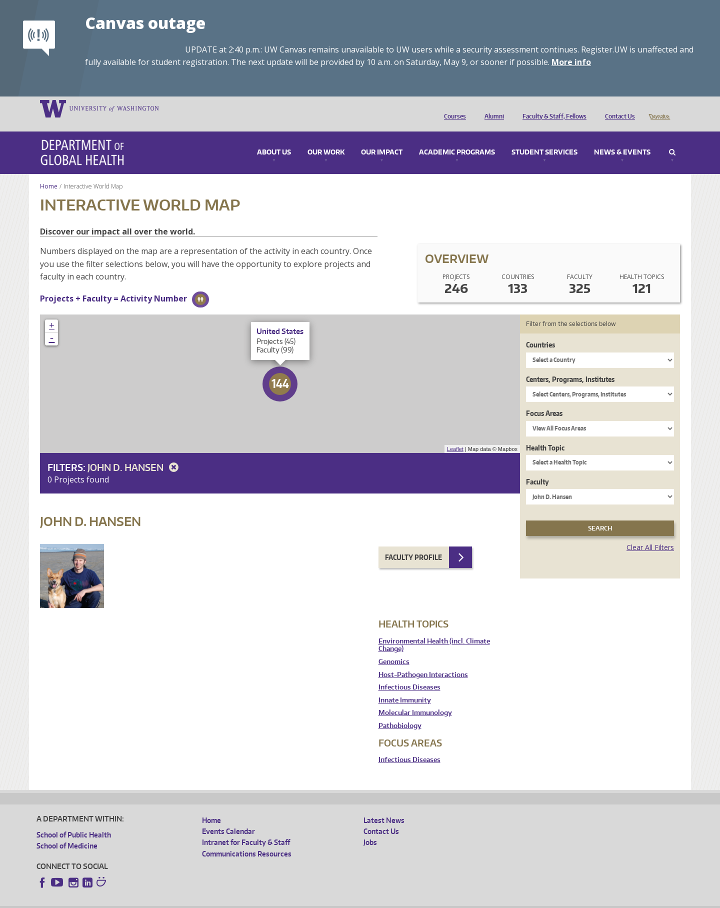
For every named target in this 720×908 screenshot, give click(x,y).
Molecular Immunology (415, 698)
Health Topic (545, 434)
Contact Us (617, 108)
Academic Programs (457, 138)
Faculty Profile (413, 543)
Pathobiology (400, 712)
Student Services (545, 138)
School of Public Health (73, 820)
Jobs (370, 828)
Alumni (492, 108)
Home (49, 172)
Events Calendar (228, 817)
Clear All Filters (650, 533)
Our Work (326, 138)
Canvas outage (145, 23)
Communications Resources (247, 840)
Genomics (394, 648)
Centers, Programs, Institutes (570, 365)
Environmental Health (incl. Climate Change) (434, 631)
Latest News (384, 806)
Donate (658, 108)
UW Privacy (169, 900)
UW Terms (210, 900)
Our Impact (381, 138)
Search (672, 139)
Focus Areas (544, 399)
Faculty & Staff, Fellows (552, 108)
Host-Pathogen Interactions (423, 660)
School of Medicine (67, 832)
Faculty (537, 468)
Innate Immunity (404, 686)
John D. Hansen (135, 453)
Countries (540, 330)
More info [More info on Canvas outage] (571, 62)
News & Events (622, 138)
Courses (453, 108)
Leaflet (455, 435)
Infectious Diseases (409, 673)
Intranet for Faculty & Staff (246, 828)
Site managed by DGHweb (269, 900)
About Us (274, 138)
